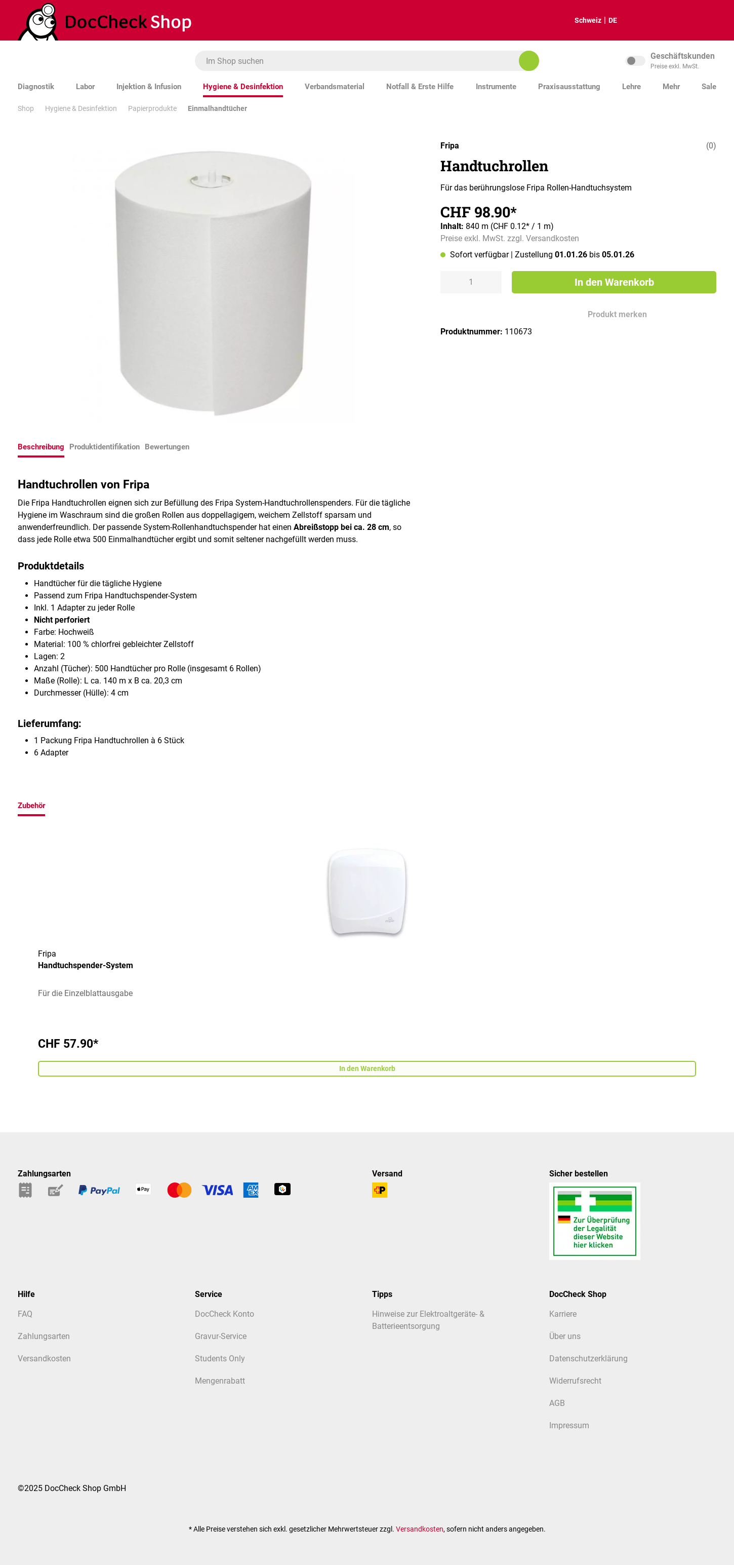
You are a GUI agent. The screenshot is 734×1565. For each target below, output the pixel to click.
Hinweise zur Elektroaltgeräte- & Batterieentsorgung (428, 1320)
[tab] (41, 448)
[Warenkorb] (669, 20)
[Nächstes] (711, 960)
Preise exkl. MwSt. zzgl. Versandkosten (509, 238)
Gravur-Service (221, 1336)
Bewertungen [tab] (167, 446)
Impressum (569, 1425)
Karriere (563, 1314)
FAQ (25, 1314)
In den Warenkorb (614, 282)
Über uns (565, 1336)
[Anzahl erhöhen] (492, 282)
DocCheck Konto (224, 1314)
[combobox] (362, 61)
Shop (26, 108)
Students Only (220, 1358)
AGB (557, 1403)
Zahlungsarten (44, 1336)
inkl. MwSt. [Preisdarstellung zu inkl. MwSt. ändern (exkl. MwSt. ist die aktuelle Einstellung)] (670, 60)
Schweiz (579, 20)
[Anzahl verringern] (449, 282)
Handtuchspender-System (85, 965)
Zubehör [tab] (31, 805)
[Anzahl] (471, 282)
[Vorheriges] (23, 960)
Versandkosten (44, 1358)
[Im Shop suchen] (529, 61)
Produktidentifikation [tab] (104, 446)
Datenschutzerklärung (588, 1358)
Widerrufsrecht (575, 1381)
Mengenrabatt (220, 1381)
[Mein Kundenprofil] (700, 20)
